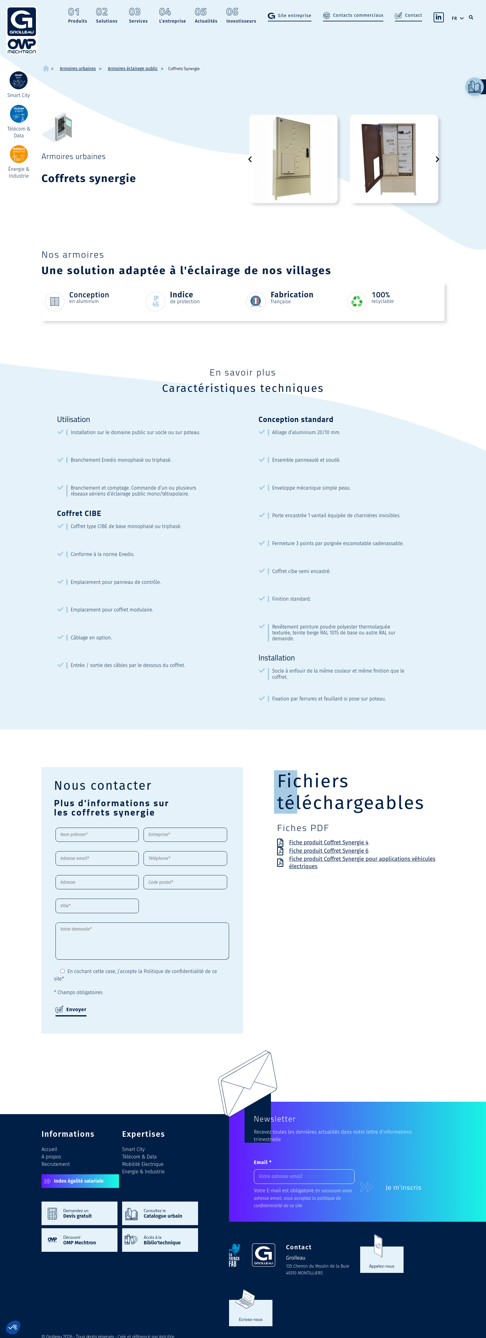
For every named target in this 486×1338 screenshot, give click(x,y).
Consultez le (168, 1213)
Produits (77, 16)
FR (454, 18)
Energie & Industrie (143, 1172)
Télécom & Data (139, 1157)
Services (138, 16)
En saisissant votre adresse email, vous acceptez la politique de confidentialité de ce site (303, 1198)
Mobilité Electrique (143, 1164)
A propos (51, 1157)
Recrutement (56, 1164)
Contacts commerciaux (358, 15)
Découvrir (87, 1240)
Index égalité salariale (79, 1181)
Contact (413, 15)
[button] (250, 159)
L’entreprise (172, 16)
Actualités (206, 16)
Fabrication (292, 295)
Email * (263, 1162)
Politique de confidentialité (174, 971)
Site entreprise (294, 15)
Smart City (133, 1149)
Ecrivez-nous (251, 1319)
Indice (181, 295)
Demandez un (87, 1213)
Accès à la (168, 1240)
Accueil (49, 1149)
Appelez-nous (381, 1266)
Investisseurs (241, 16)
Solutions (106, 16)
